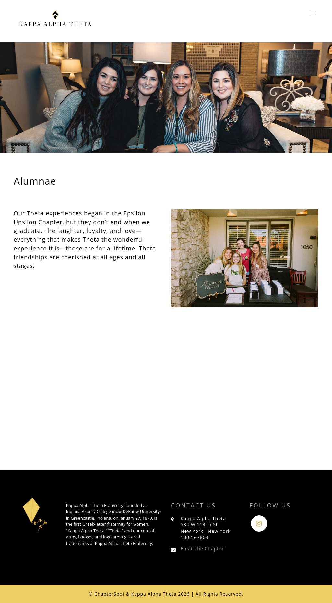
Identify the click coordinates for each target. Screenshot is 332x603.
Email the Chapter (202, 548)
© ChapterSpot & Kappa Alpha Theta (133, 594)
